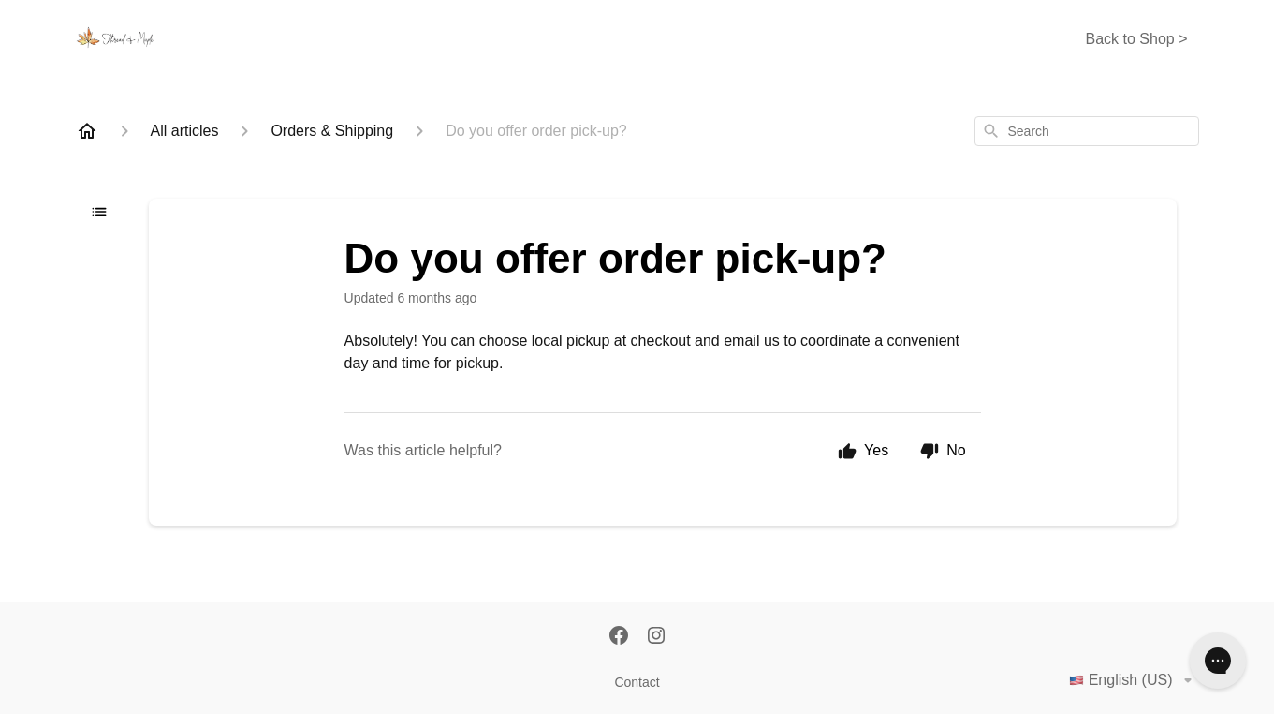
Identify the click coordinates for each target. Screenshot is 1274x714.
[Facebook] (619, 637)
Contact (636, 682)
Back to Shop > (1137, 39)
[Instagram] (656, 637)
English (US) (1133, 680)
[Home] (87, 131)
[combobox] (1086, 131)
